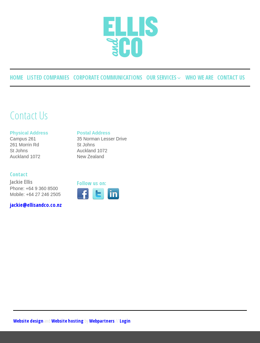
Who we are (199, 77)
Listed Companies (48, 77)
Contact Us (231, 77)
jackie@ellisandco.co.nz (36, 204)
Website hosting (67, 321)
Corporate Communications (107, 77)
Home (16, 77)
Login (125, 321)
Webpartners (101, 321)
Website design (28, 321)
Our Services (163, 77)
